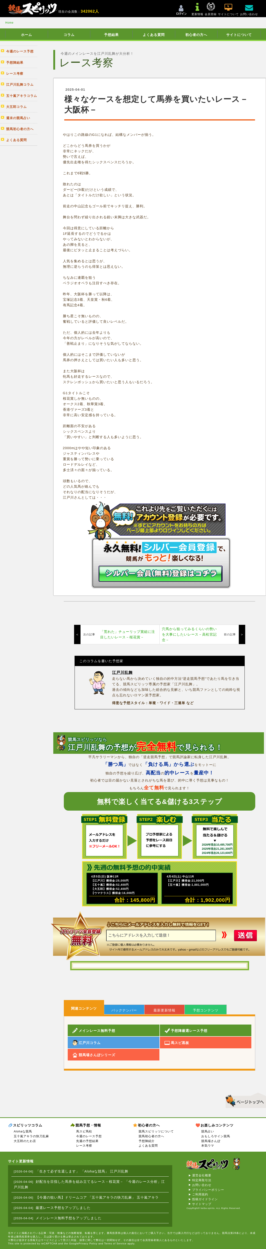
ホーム (26, 35)
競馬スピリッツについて (156, 1131)
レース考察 (84, 1145)
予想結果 (111, 35)
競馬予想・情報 (88, 1125)
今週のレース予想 (89, 1136)
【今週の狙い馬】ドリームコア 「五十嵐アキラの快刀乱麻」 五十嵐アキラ (97, 1197)
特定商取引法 (201, 1180)
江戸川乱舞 (122, 672)
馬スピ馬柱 (84, 1131)
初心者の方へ (196, 35)
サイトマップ (201, 1204)
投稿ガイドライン (205, 1199)
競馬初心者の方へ (151, 1136)
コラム (69, 35)
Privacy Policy (88, 1243)
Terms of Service (115, 1243)
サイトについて (239, 35)
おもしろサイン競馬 (215, 1136)
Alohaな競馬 (23, 1131)
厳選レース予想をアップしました (63, 1208)
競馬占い (207, 1131)
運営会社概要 (201, 1175)
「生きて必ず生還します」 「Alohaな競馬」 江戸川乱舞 (82, 1171)
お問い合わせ (201, 1185)
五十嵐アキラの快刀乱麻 (31, 1136)
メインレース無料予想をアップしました (69, 1218)
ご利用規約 (200, 1194)
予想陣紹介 (147, 1141)
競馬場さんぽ (210, 1141)
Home (9, 22)
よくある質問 (154, 35)
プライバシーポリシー (208, 1190)
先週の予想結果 (87, 1141)
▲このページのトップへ (244, 1099)
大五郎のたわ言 (25, 1141)
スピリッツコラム (27, 1125)
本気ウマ (207, 1145)
